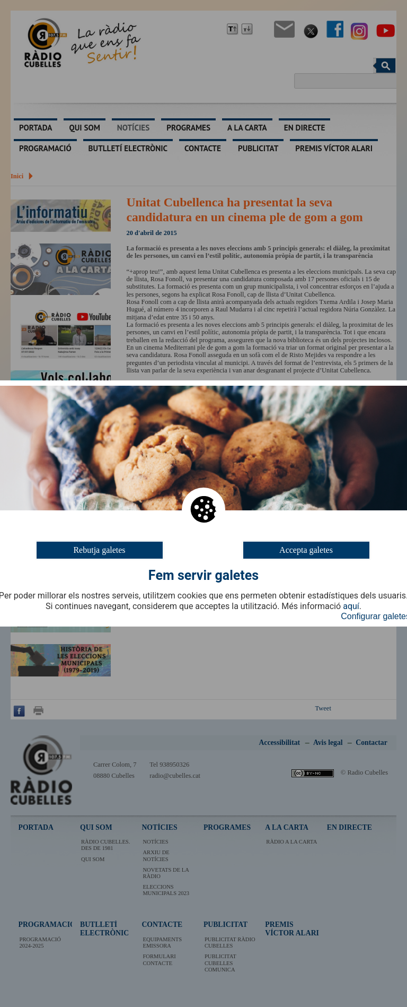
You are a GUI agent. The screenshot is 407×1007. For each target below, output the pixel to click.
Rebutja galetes (99, 549)
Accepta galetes (306, 549)
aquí (351, 606)
